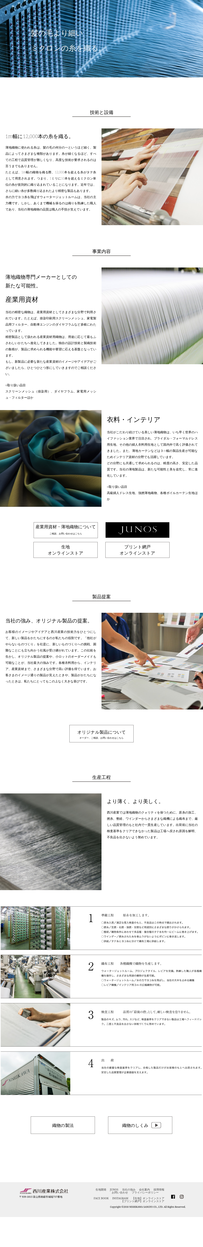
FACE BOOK (101, 1198)
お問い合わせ (120, 1192)
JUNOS (114, 1189)
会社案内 (144, 1189)
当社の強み (129, 1189)
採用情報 (159, 1189)
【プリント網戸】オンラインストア (142, 1201)
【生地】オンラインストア (148, 1198)
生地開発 (101, 1189)
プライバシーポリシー (145, 1192)
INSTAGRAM (120, 1198)
